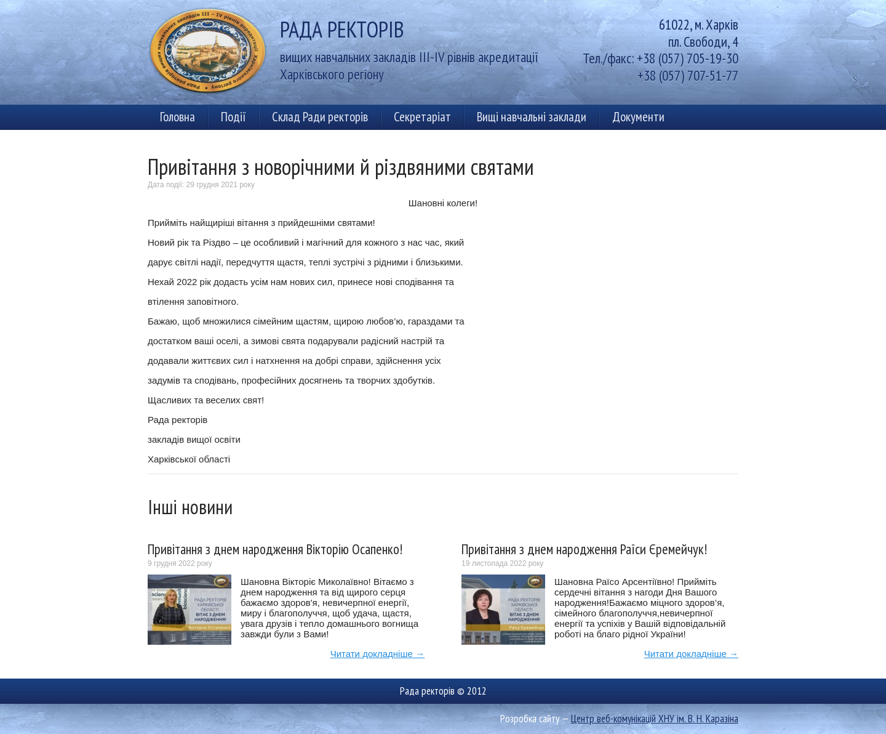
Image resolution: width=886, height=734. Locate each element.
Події (233, 116)
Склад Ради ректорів (320, 116)
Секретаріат (422, 116)
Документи (638, 116)
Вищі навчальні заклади (531, 116)
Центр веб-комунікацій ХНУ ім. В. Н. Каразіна (654, 718)
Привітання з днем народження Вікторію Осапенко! (275, 549)
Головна (177, 116)
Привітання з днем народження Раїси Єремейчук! (584, 549)
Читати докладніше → (377, 653)
